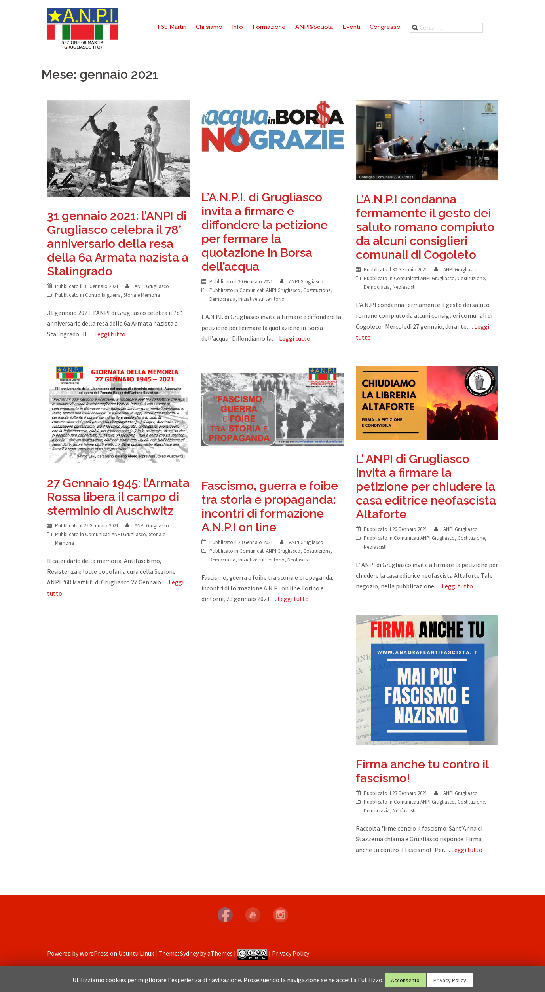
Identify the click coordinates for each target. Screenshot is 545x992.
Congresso (385, 26)
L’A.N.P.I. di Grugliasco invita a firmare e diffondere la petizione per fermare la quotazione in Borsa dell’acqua (264, 231)
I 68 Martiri (172, 26)
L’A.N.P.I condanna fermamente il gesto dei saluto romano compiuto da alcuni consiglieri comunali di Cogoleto (425, 227)
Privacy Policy (290, 953)
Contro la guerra (103, 295)
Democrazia (222, 299)
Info (237, 26)
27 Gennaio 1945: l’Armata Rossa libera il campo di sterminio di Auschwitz (118, 497)
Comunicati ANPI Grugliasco (269, 290)
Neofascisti (404, 287)
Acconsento (405, 980)
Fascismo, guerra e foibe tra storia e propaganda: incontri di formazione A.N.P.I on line (269, 506)
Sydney (189, 953)
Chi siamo (209, 26)
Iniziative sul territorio (261, 299)
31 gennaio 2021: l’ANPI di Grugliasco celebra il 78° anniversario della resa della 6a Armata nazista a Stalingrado (117, 243)
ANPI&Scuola (314, 26)
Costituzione (316, 290)
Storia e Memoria (141, 295)
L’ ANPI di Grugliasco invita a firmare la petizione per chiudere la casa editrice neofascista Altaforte (426, 486)
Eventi (351, 26)
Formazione (269, 26)
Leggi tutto (109, 334)
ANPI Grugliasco (152, 286)
